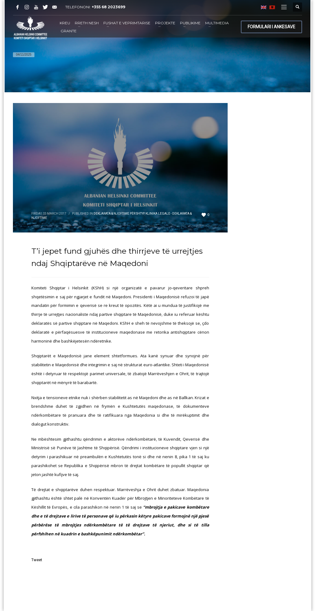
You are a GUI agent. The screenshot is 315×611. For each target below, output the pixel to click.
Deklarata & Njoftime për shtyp (119, 213)
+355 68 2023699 (108, 7)
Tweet (36, 559)
